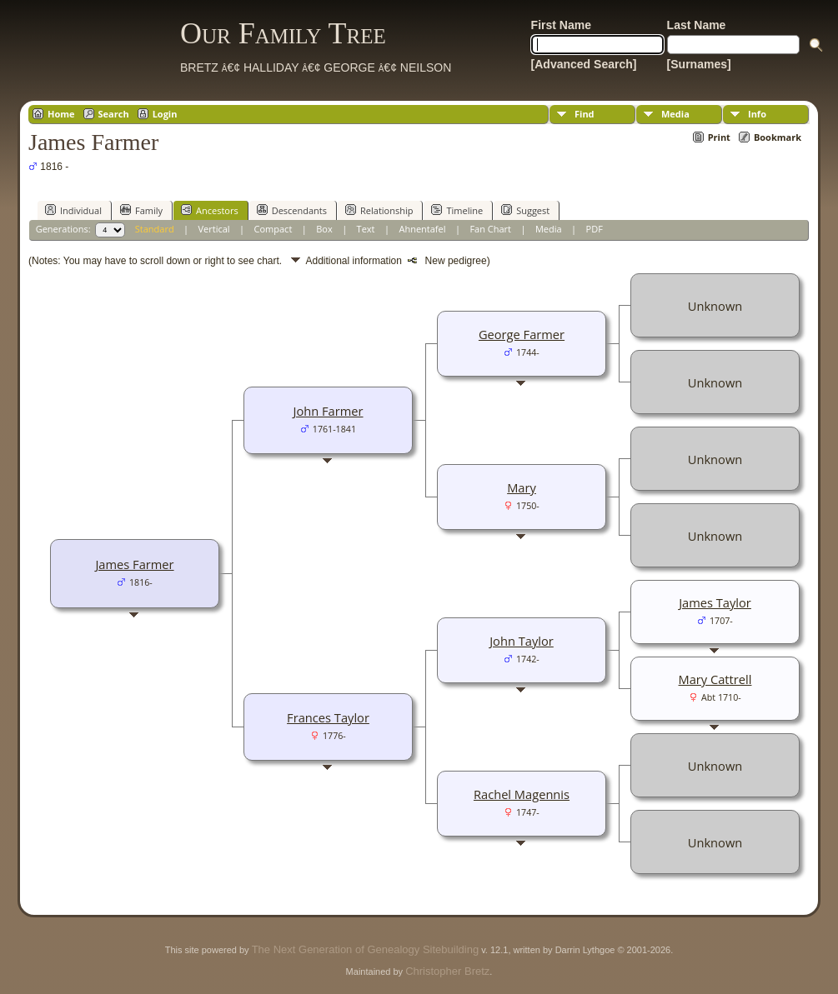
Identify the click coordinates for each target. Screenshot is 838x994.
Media (675, 113)
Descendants (292, 210)
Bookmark (777, 137)
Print (719, 137)
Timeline (457, 210)
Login (165, 113)
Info (757, 113)
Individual (73, 210)
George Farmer (522, 334)
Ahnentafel (422, 228)
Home (61, 113)
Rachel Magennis (522, 794)
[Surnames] (699, 64)
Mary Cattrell (715, 679)
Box (324, 228)
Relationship (379, 210)
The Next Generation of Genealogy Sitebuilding (365, 949)
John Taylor (521, 640)
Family (141, 210)
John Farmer (328, 410)
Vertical (214, 228)
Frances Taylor (328, 717)
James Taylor (715, 602)
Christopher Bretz (447, 971)
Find (585, 113)
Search (113, 113)
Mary (521, 487)
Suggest (525, 210)
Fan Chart (490, 228)
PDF (594, 228)
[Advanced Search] (584, 64)
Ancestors (209, 210)
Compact (273, 228)
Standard (154, 228)
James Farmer (134, 564)
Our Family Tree (283, 33)
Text (366, 228)
